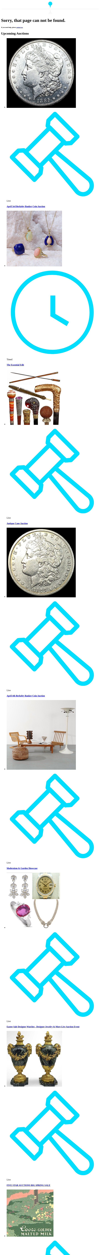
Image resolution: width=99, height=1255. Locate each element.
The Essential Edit (15, 365)
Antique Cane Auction (17, 523)
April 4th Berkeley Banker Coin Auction (26, 696)
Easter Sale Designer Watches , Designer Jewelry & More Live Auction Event (43, 1027)
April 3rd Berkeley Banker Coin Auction (26, 206)
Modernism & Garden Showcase (22, 868)
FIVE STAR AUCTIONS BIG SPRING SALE (28, 1185)
